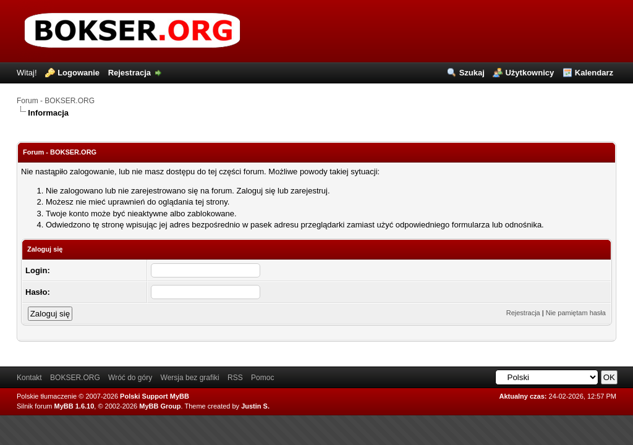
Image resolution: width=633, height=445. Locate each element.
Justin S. (255, 406)
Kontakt (29, 377)
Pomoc (262, 377)
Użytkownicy (529, 72)
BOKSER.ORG (75, 377)
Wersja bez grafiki (190, 377)
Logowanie (78, 72)
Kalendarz (594, 72)
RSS (235, 377)
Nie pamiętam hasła (576, 312)
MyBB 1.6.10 (74, 406)
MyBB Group (160, 406)
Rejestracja (129, 72)
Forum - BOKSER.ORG (56, 100)
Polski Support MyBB (154, 396)
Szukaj (472, 72)
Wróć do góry (130, 377)
